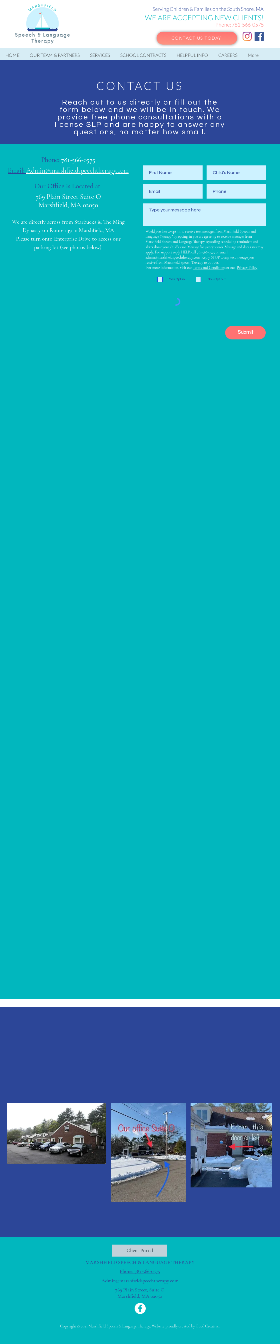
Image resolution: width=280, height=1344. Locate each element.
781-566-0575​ (78, 160)
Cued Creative (207, 1326)
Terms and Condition (208, 267)
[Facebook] (259, 36)
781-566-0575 (248, 24)
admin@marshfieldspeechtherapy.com (172, 257)
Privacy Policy (247, 267)
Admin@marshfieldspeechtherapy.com (140, 1280)
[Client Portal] (139, 1251)
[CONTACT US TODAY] (197, 38)
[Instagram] (247, 36)
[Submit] (245, 332)
